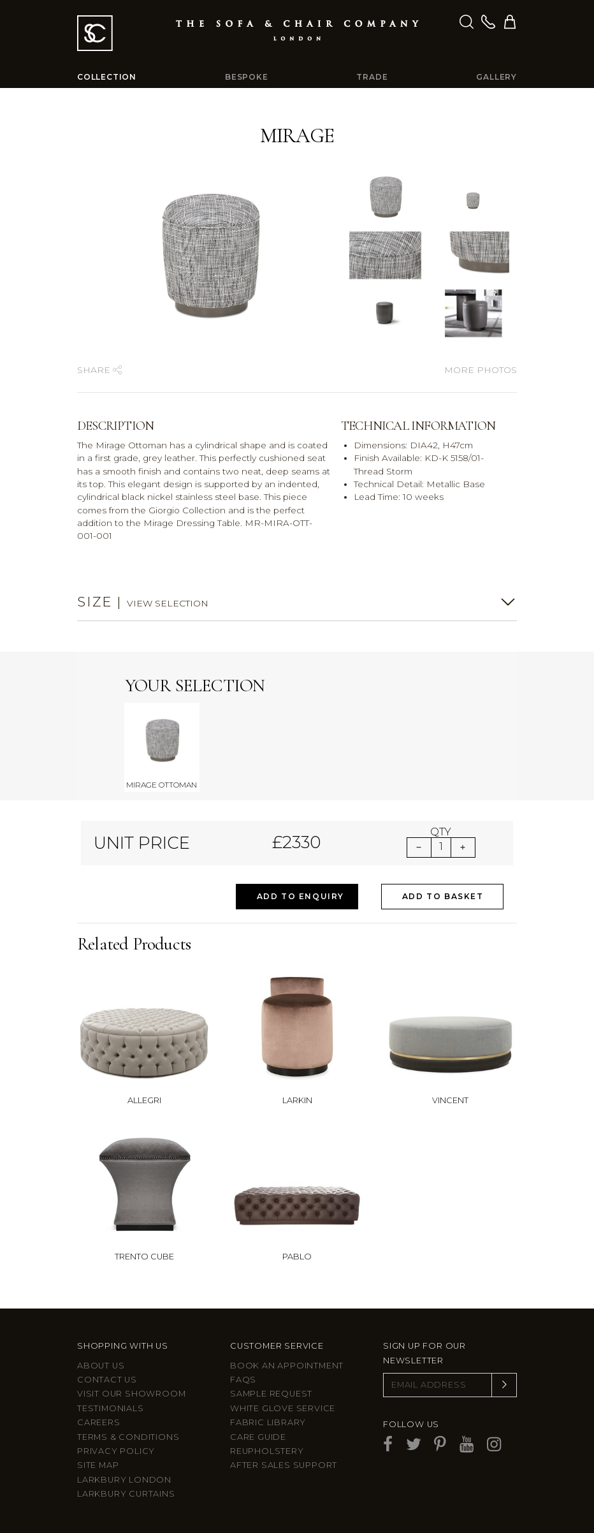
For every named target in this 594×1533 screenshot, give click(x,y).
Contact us (107, 1379)
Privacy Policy (116, 1451)
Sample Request (271, 1393)
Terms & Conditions (128, 1437)
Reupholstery (267, 1451)
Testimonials (110, 1408)
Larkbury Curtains (126, 1494)
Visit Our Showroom (131, 1393)
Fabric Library (268, 1422)
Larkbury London (124, 1480)
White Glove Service (282, 1408)
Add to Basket (443, 896)
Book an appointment (287, 1365)
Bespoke (246, 77)
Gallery (496, 77)
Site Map (98, 1465)
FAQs (243, 1379)
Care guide (258, 1437)
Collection (106, 77)
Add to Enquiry (300, 896)
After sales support (283, 1465)
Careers (98, 1422)
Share (99, 370)
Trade (372, 77)
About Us (100, 1365)
